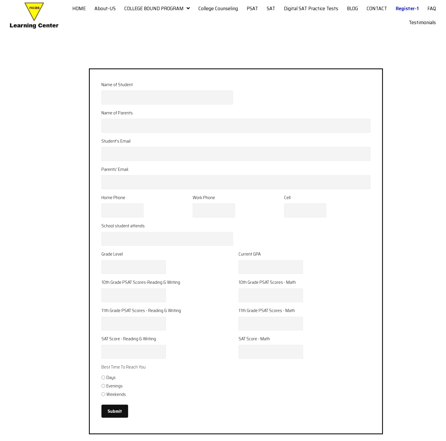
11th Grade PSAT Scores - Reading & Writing (141, 310)
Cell (287, 197)
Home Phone (113, 197)
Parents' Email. (115, 169)
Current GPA (250, 254)
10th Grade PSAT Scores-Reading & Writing (140, 282)
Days (111, 377)
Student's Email (115, 141)
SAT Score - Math (254, 338)
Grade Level (112, 254)
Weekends (116, 394)
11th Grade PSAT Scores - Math (267, 310)
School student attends (123, 225)
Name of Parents (117, 112)
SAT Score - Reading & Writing (128, 338)
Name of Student (117, 84)
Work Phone (204, 197)
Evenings (114, 385)
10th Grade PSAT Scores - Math (267, 282)
